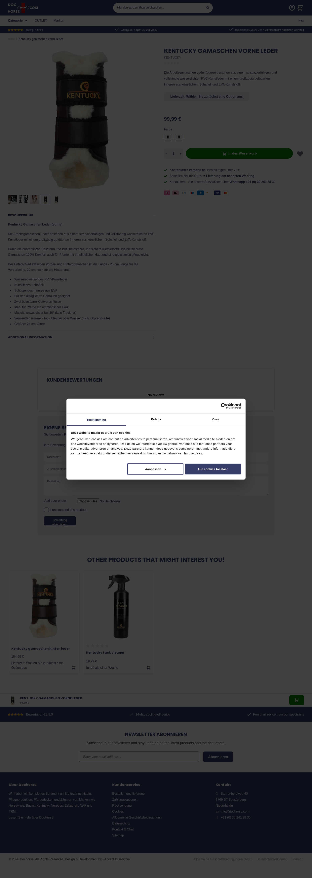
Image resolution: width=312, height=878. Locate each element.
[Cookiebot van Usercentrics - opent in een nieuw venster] (223, 406)
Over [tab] (215, 419)
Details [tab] (156, 419)
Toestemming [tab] (96, 419)
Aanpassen (155, 469)
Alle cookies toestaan (213, 469)
